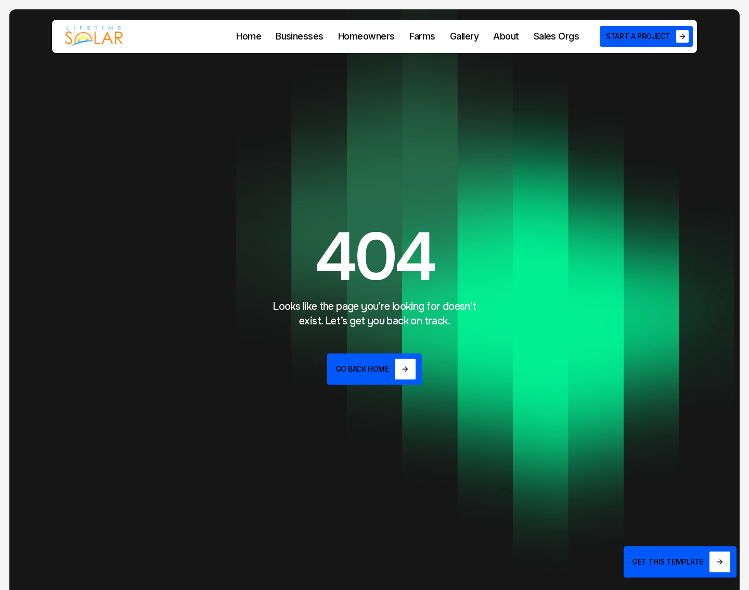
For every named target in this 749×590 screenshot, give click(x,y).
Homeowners (366, 36)
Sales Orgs (556, 36)
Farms (422, 36)
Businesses (300, 36)
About (506, 36)
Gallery (464, 36)
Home (248, 36)
